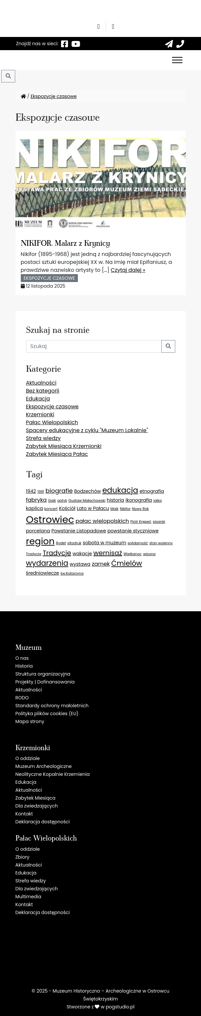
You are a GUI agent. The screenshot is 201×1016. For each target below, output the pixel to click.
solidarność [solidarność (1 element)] (138, 543)
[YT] (76, 43)
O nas (22, 658)
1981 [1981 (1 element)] (40, 491)
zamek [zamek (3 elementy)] (101, 564)
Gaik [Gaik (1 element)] (52, 500)
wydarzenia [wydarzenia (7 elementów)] (47, 563)
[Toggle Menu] (177, 60)
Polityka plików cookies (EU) (47, 713)
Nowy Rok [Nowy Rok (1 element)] (140, 508)
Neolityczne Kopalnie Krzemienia (53, 774)
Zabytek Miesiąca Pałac (57, 454)
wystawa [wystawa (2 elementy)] (80, 564)
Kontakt (24, 813)
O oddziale (28, 758)
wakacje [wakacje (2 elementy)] (82, 553)
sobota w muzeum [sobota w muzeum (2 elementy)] (104, 542)
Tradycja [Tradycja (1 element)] (33, 554)
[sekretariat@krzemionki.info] (169, 43)
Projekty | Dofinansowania (45, 682)
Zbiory (23, 857)
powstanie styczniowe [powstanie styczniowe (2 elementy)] (132, 530)
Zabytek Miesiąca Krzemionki (64, 446)
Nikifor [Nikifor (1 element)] (125, 508)
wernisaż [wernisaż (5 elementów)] (107, 552)
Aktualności (41, 383)
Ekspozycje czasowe (54, 96)
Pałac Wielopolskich (52, 422)
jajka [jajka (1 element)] (157, 500)
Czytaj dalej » (128, 270)
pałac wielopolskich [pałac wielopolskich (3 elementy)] (102, 521)
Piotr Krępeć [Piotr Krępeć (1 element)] (140, 521)
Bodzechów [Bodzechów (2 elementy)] (87, 491)
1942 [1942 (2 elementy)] (31, 491)
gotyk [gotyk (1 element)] (62, 500)
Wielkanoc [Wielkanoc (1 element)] (132, 554)
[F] (64, 43)
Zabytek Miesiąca (35, 798)
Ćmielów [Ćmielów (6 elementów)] (126, 563)
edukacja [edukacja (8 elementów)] (120, 490)
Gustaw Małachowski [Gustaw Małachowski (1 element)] (86, 500)
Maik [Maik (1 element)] (114, 508)
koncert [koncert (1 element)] (50, 508)
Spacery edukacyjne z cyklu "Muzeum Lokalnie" (87, 430)
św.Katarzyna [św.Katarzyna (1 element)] (72, 573)
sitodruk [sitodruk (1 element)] (74, 543)
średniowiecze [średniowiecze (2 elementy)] (42, 573)
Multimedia (28, 896)
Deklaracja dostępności (43, 821)
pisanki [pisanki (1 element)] (159, 521)
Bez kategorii (42, 391)
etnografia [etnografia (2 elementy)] (152, 491)
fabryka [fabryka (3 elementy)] (36, 500)
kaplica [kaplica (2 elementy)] (34, 508)
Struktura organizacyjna (43, 674)
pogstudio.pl (120, 1006)
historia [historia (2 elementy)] (115, 500)
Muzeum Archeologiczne (44, 766)
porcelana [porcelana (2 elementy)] (38, 530)
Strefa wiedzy (43, 438)
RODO (22, 697)
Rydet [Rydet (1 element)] (61, 543)
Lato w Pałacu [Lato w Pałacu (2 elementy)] (93, 508)
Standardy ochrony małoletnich (52, 705)
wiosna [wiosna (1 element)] (149, 554)
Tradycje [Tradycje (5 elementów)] (57, 552)
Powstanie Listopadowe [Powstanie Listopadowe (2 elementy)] (78, 530)
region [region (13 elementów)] (40, 541)
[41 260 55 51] (180, 43)
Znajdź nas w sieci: (37, 43)
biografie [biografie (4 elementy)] (59, 491)
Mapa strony (30, 721)
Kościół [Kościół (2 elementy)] (67, 508)
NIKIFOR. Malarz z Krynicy (65, 242)
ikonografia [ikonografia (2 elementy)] (138, 500)
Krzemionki (40, 414)
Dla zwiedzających (37, 806)
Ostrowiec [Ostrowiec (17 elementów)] (50, 519)
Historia (24, 666)
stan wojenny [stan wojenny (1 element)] (161, 543)
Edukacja (38, 398)
